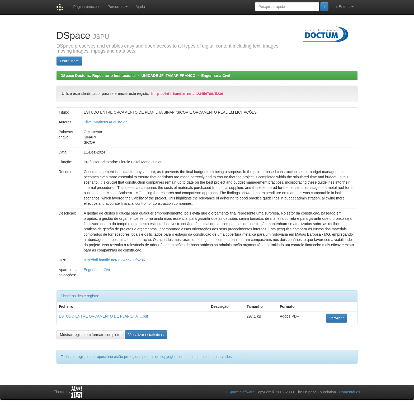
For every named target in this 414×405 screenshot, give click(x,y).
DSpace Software (240, 392)
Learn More (69, 61)
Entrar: (345, 6)
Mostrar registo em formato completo (90, 335)
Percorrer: (117, 6)
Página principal (85, 6)
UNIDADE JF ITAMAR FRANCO (168, 75)
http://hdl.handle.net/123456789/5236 (114, 260)
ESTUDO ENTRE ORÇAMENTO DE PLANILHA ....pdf (103, 316)
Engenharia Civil (215, 75)
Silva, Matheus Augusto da (106, 122)
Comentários (349, 392)
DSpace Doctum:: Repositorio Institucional (98, 75)
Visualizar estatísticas (146, 335)
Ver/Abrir (336, 318)
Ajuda (140, 6)
